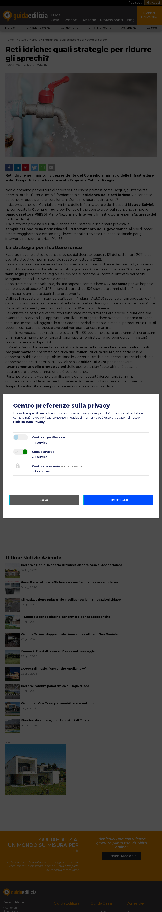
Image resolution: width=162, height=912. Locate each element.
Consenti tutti (118, 500)
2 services (41, 471)
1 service (40, 442)
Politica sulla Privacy (29, 422)
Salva (44, 500)
